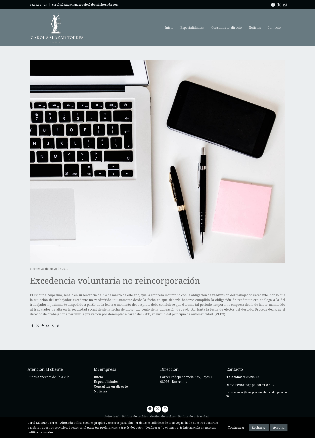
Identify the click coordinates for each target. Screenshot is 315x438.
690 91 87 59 (265, 385)
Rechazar (259, 427)
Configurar (236, 427)
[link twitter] (279, 4)
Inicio (98, 377)
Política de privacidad (193, 416)
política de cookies (40, 432)
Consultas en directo (111, 386)
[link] (57, 27)
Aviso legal (112, 416)
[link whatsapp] (285, 4)
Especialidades (106, 382)
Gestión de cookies (163, 416)
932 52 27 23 (38, 4)
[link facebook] (273, 4)
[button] (192, 27)
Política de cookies (135, 416)
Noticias (100, 391)
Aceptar (279, 427)
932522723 (251, 377)
